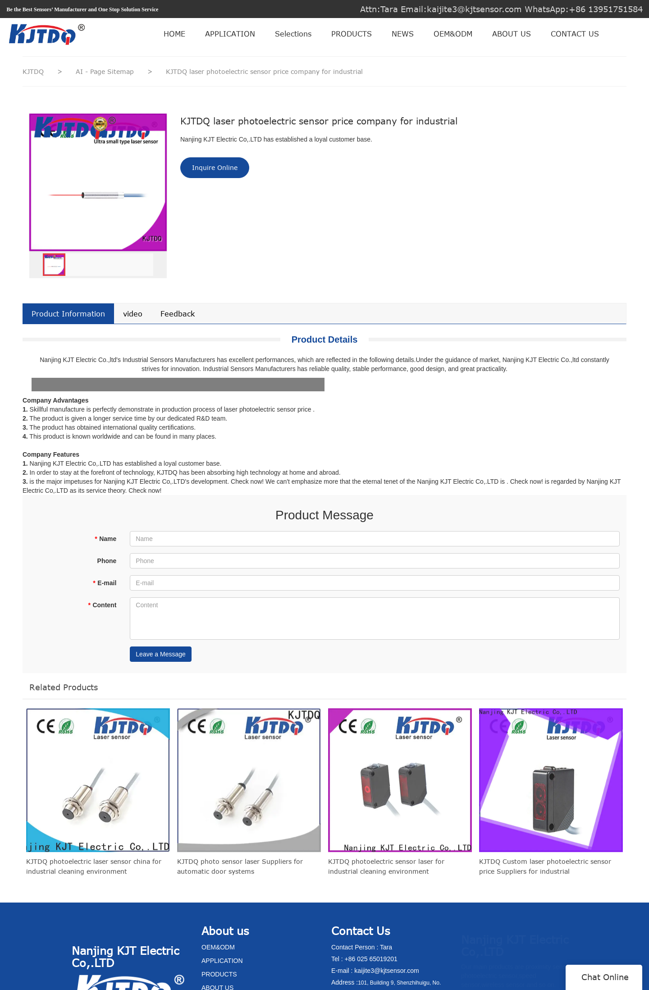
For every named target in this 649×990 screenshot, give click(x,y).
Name (106, 538)
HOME (174, 34)
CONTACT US (575, 34)
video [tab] (132, 314)
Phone (107, 560)
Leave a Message (161, 654)
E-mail (104, 583)
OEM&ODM (453, 34)
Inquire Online (215, 167)
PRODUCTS (351, 34)
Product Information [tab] (68, 314)
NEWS (403, 34)
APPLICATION (230, 34)
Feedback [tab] (177, 314)
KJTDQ (33, 71)
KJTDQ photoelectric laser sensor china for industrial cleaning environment (93, 871)
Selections (293, 34)
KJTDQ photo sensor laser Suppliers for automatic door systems (240, 871)
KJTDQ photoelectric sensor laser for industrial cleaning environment (386, 871)
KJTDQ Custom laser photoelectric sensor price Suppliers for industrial (545, 871)
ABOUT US (511, 34)
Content (102, 605)
